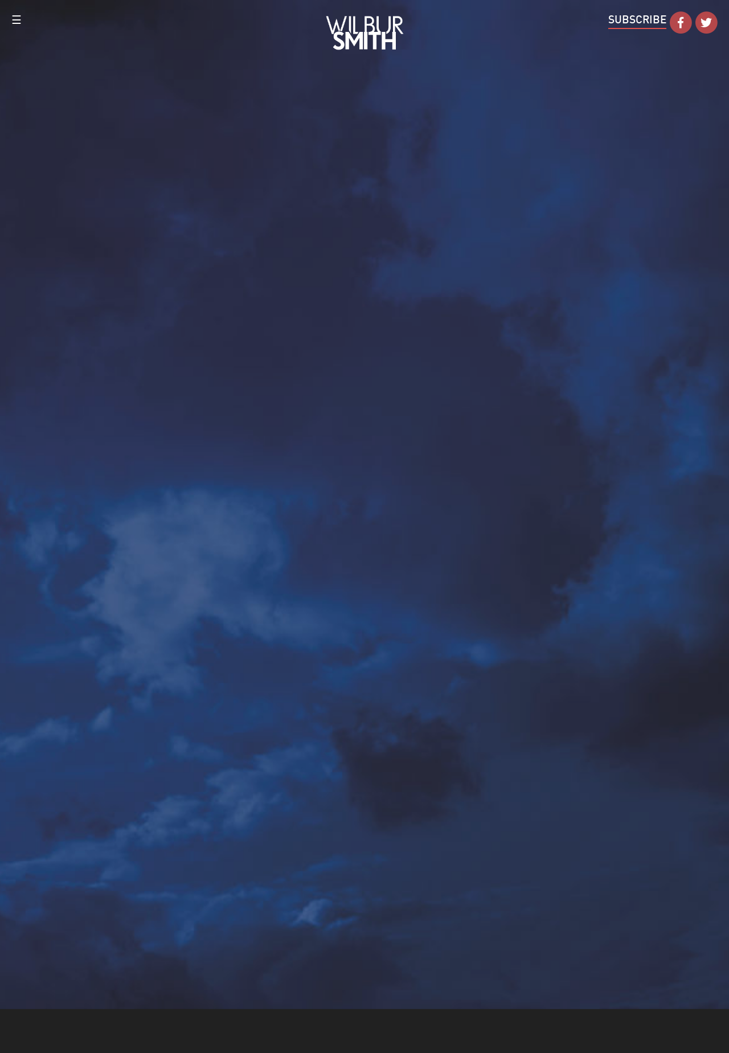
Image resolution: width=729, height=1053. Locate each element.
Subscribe (637, 19)
